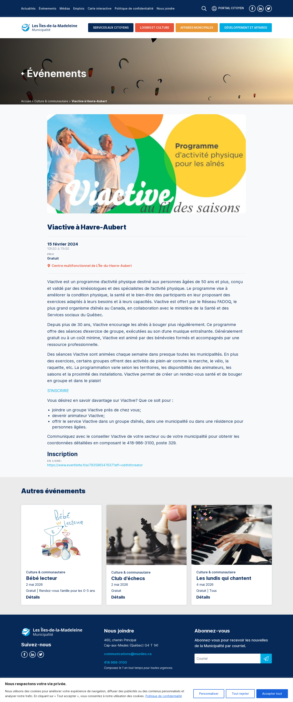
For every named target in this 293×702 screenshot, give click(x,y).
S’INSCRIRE (58, 390)
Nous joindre (166, 8)
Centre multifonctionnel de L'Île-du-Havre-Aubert (89, 266)
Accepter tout (272, 693)
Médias (65, 8)
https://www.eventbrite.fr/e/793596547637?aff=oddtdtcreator (95, 465)
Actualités (28, 8)
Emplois (78, 8)
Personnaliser (208, 693)
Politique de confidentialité (163, 696)
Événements (47, 8)
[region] (146, 690)
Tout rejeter (240, 693)
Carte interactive (100, 8)
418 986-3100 (115, 662)
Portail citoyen (228, 8)
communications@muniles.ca (128, 654)
